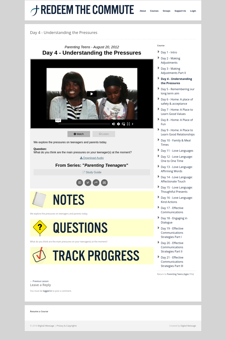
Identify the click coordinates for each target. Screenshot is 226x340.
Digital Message (188, 325)
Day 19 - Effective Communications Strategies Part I (172, 232)
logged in (47, 290)
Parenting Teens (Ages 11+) (180, 274)
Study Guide (93, 172)
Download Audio (93, 157)
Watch (80, 133)
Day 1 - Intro (169, 52)
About (143, 11)
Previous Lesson (39, 281)
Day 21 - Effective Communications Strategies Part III (172, 261)
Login (193, 11)
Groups (166, 11)
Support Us (180, 11)
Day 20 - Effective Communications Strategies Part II (172, 247)
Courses (154, 11)
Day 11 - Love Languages (177, 151)
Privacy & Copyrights (66, 325)
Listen (105, 133)
